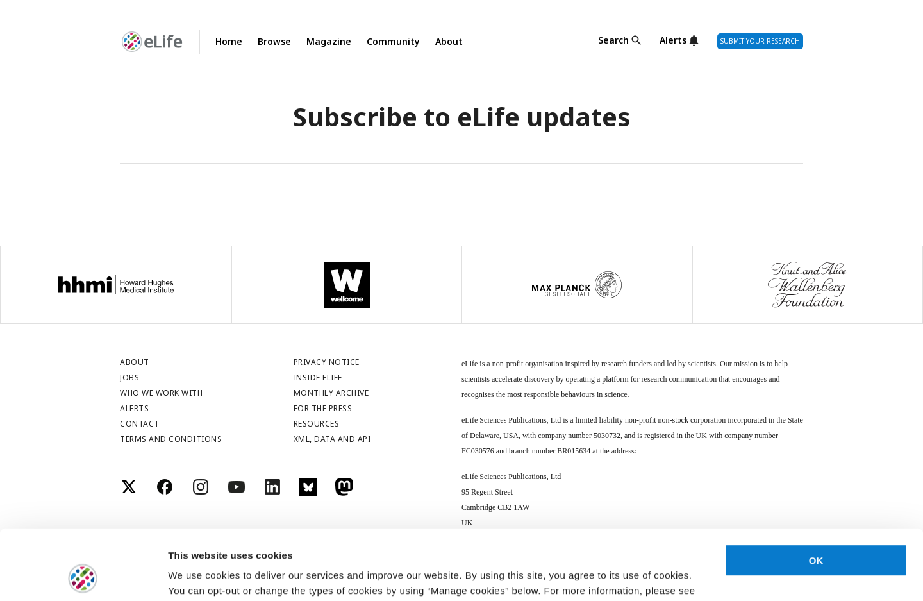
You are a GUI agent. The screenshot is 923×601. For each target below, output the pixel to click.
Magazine (328, 41)
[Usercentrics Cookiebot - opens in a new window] (83, 576)
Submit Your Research (760, 41)
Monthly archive (331, 392)
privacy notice (220, 540)
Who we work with (161, 392)
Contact (140, 423)
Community (393, 41)
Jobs (129, 377)
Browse (274, 41)
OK (816, 494)
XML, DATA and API (332, 439)
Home (228, 41)
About (449, 41)
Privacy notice (327, 362)
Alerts (673, 40)
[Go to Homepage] (152, 42)
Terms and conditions (171, 439)
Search (613, 40)
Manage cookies (205, 575)
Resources (317, 423)
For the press (323, 408)
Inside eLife (318, 377)
